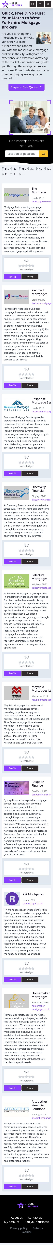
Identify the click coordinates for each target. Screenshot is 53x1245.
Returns (38, 1228)
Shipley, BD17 (39, 1114)
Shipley (18, 174)
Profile (12, 276)
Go (44, 154)
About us (17, 1217)
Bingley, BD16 (39, 496)
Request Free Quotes (26, 87)
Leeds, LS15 (38, 408)
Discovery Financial (39, 489)
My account (11, 1222)
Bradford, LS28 (39, 791)
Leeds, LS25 (28, 900)
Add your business (37, 1222)
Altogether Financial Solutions (39, 1105)
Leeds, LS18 (38, 198)
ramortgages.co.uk (32, 903)
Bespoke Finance (38, 783)
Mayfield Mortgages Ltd (42, 689)
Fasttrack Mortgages (39, 292)
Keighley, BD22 (39, 584)
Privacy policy (19, 1228)
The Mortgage (39, 190)
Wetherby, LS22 (40, 696)
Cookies (26, 1232)
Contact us (35, 1217)
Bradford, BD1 (39, 299)
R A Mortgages (33, 894)
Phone (30, 276)
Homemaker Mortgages (41, 995)
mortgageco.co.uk (41, 201)
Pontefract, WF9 (40, 1002)
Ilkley (33, 168)
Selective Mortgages (39, 577)
